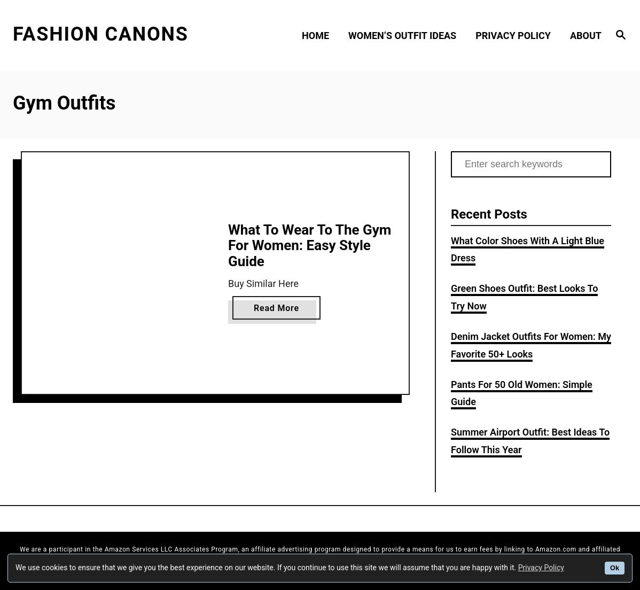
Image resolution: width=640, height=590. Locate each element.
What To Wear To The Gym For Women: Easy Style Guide (309, 245)
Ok (614, 568)
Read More (280, 309)
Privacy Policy (541, 567)
